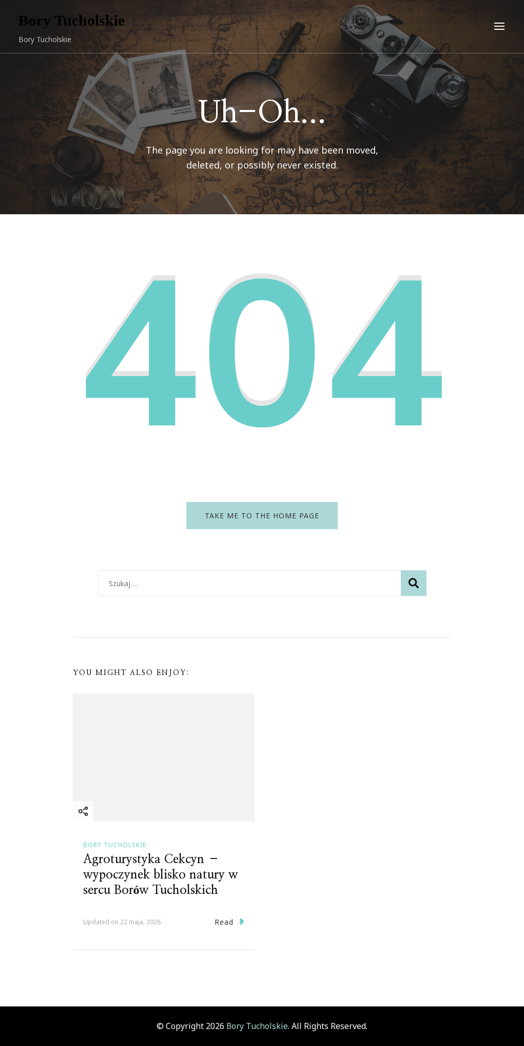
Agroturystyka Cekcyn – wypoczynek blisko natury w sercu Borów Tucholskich (160, 874)
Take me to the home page (262, 515)
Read (229, 921)
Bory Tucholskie (71, 20)
